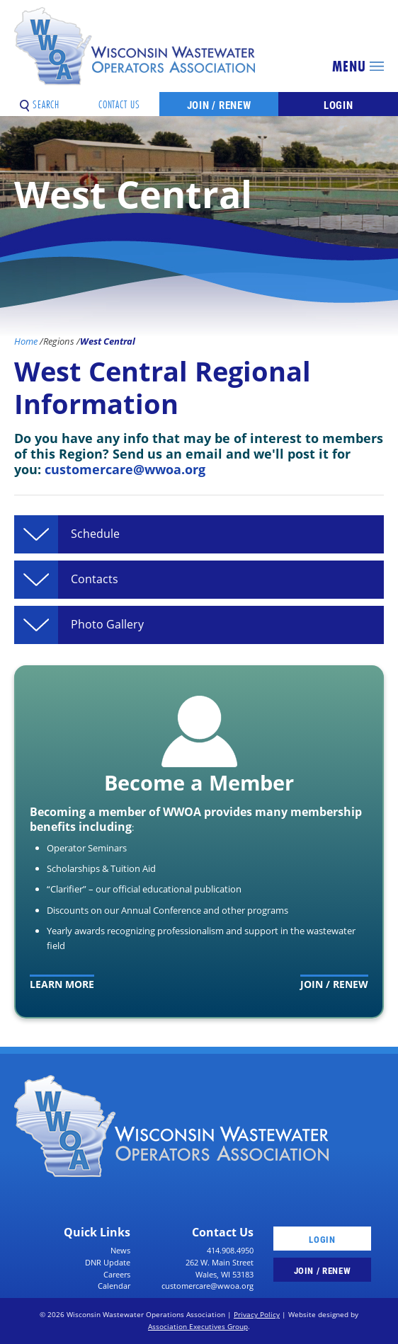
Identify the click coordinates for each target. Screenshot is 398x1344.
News (120, 1250)
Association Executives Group (198, 1326)
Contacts (94, 579)
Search (39, 99)
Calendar (114, 1285)
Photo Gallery (107, 625)
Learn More (62, 984)
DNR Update (107, 1262)
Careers (116, 1274)
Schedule (95, 534)
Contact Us (119, 99)
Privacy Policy (257, 1314)
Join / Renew (219, 105)
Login (338, 105)
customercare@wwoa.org (125, 469)
